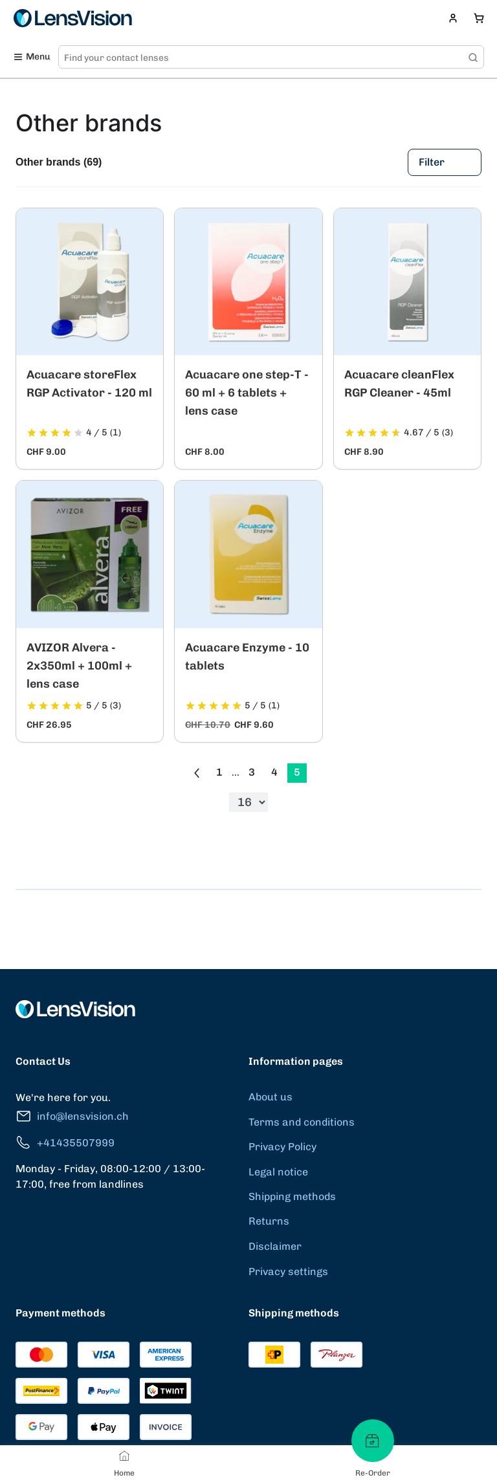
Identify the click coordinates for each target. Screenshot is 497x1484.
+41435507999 (65, 1143)
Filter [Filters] (444, 162)
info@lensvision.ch (72, 1116)
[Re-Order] (372, 1440)
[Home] (124, 1455)
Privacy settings (288, 1271)
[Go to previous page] (196, 773)
